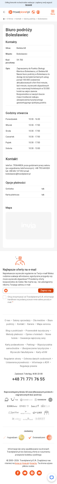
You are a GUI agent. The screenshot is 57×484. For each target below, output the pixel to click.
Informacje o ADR (41, 362)
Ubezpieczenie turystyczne (36, 348)
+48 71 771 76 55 (28, 379)
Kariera (31, 324)
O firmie (10, 19)
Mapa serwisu (44, 324)
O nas (8, 320)
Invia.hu (33, 463)
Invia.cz (18, 463)
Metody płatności (15, 334)
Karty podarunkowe (14, 344)
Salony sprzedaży (22, 320)
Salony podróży (30, 19)
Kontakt (18, 19)
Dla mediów (39, 320)
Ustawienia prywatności (18, 362)
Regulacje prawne (28, 366)
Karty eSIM (41, 352)
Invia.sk (25, 463)
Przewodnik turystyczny (37, 330)
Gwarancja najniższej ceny (33, 338)
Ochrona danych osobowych (38, 358)
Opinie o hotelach (34, 334)
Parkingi (31, 344)
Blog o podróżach (14, 330)
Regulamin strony (13, 358)
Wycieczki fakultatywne (22, 352)
